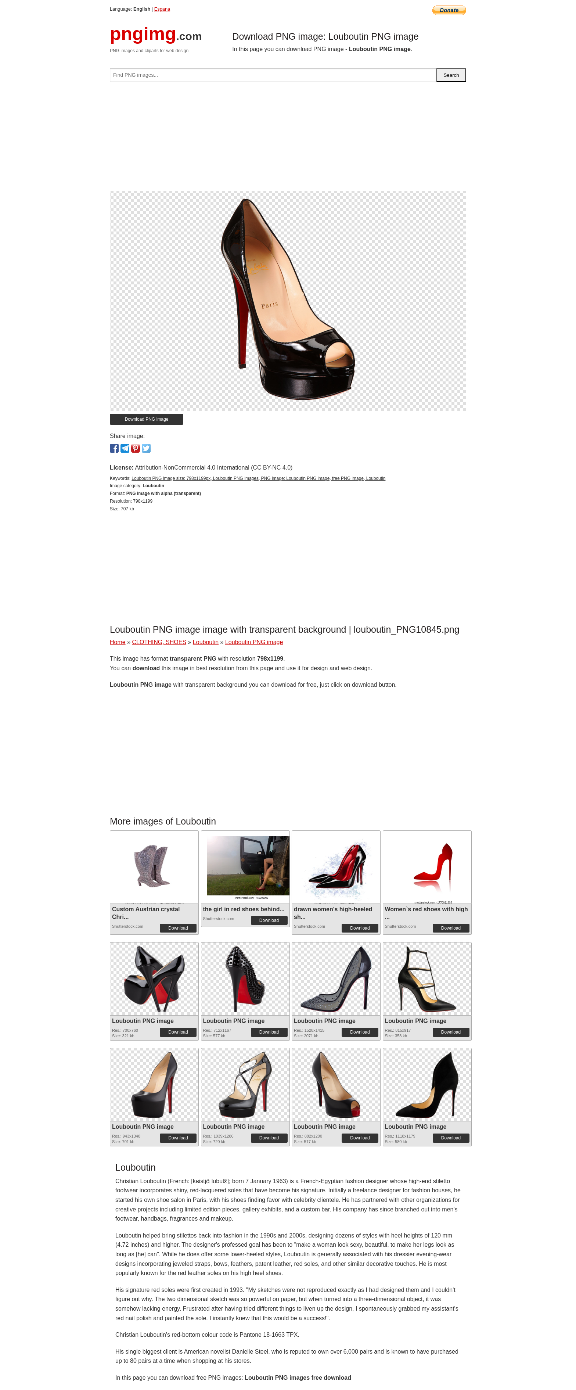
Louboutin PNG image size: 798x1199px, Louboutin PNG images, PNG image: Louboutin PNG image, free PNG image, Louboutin (258, 478)
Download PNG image (147, 419)
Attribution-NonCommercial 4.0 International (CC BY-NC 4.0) (213, 467)
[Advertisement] (288, 139)
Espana (162, 9)
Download (178, 928)
